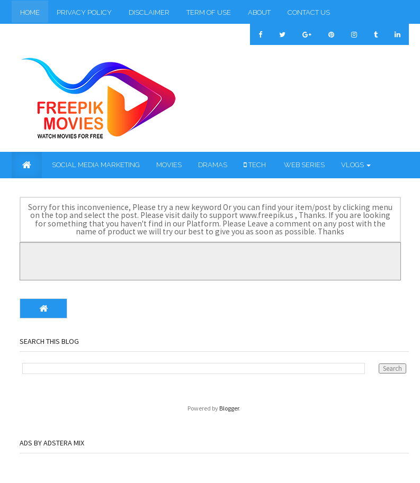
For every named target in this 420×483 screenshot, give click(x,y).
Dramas (212, 165)
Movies (169, 165)
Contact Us (309, 12)
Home (30, 12)
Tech (255, 165)
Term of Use (208, 12)
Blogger (229, 408)
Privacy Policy (84, 12)
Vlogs (356, 165)
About (259, 12)
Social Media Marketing (95, 165)
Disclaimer (149, 12)
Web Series (303, 165)
